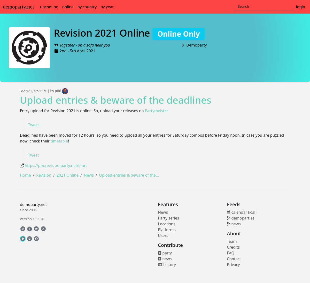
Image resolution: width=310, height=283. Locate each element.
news (165, 258)
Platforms (167, 229)
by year (107, 6)
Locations (166, 224)
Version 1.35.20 (32, 219)
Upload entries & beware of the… (129, 175)
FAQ (230, 253)
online (68, 6)
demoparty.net (18, 7)
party (165, 253)
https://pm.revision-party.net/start (56, 165)
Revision (43, 175)
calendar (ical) (241, 212)
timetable (59, 141)
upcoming (49, 6)
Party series (168, 218)
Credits (233, 247)
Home (25, 175)
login (300, 6)
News (89, 175)
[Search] (264, 6)
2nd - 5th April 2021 (77, 51)
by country (87, 6)
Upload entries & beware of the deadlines (115, 100)
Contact (234, 258)
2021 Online (67, 175)
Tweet (33, 124)
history (167, 264)
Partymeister (156, 110)
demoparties (241, 218)
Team (232, 241)
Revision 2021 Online (129, 32)
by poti (59, 90)
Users (163, 235)
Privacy (233, 264)
